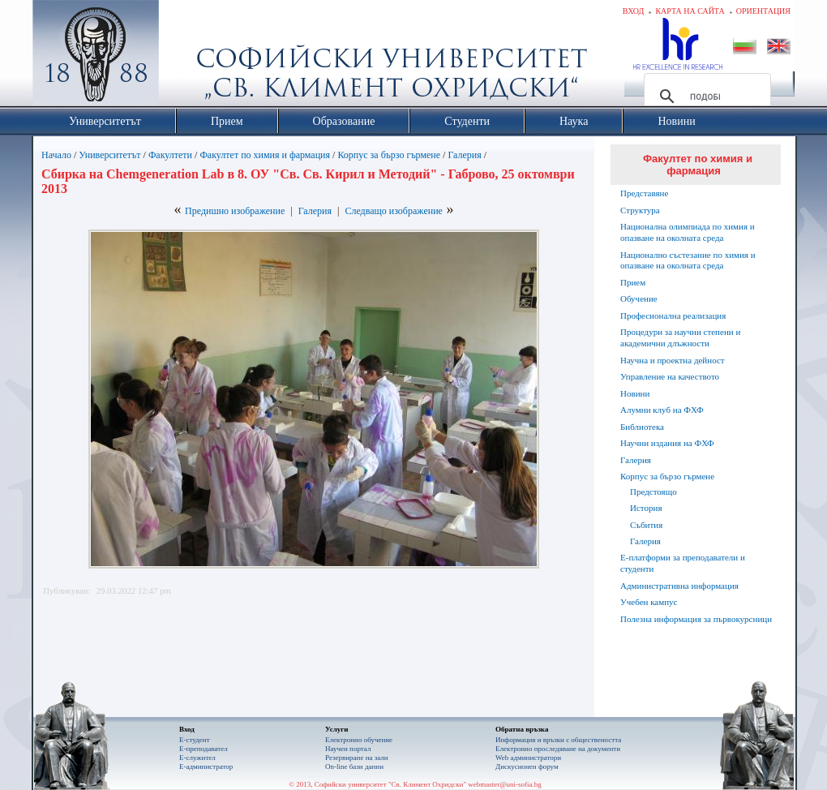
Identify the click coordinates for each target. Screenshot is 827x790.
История (646, 508)
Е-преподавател (203, 749)
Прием (632, 282)
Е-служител (197, 758)
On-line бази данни (354, 766)
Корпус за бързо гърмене (388, 155)
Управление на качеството (669, 376)
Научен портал (348, 749)
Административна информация (679, 585)
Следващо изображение (394, 211)
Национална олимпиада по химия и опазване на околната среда (687, 232)
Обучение (639, 298)
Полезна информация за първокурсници (696, 619)
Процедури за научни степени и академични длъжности (680, 337)
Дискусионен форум (527, 766)
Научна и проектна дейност (672, 360)
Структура (640, 210)
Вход (634, 10)
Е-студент (194, 740)
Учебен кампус (648, 602)
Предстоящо (653, 491)
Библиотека (642, 426)
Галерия (464, 155)
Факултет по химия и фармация (264, 155)
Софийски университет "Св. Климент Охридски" (187, 57)
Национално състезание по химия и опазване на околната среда (688, 260)
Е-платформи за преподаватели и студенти (682, 562)
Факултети (170, 155)
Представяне (644, 193)
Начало (56, 155)
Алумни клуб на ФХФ (662, 409)
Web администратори (528, 758)
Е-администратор (206, 766)
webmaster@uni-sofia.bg (505, 784)
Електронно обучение (358, 740)
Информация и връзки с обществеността (558, 740)
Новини (634, 393)
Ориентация (763, 10)
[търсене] (705, 96)
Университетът (109, 155)
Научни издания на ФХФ (667, 443)
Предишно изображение (235, 211)
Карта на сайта (689, 10)
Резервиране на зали (356, 758)
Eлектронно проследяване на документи (557, 749)
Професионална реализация (673, 315)
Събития (646, 525)
